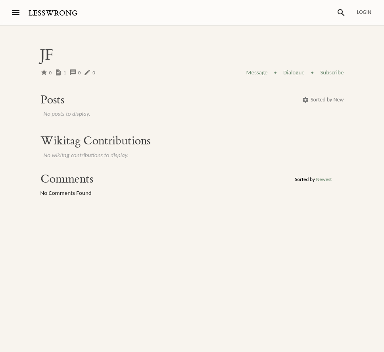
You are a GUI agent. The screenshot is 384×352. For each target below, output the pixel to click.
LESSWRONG (53, 13)
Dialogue (294, 72)
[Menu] (15, 12)
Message (257, 72)
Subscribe (332, 72)
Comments (66, 179)
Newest (324, 179)
